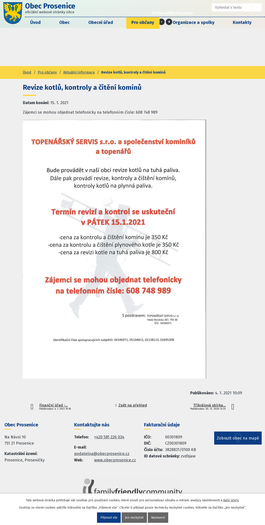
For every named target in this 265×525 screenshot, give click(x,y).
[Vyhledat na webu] (257, 7)
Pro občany (142, 22)
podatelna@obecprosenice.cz (101, 453)
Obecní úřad (100, 22)
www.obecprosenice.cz (115, 460)
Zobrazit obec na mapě (238, 440)
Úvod (35, 22)
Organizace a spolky (193, 22)
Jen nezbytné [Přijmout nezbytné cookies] (134, 517)
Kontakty (242, 22)
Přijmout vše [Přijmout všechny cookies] (108, 517)
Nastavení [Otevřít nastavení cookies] (158, 517)
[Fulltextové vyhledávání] (229, 7)
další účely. (231, 500)
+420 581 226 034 (109, 437)
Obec (64, 22)
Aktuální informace (79, 72)
